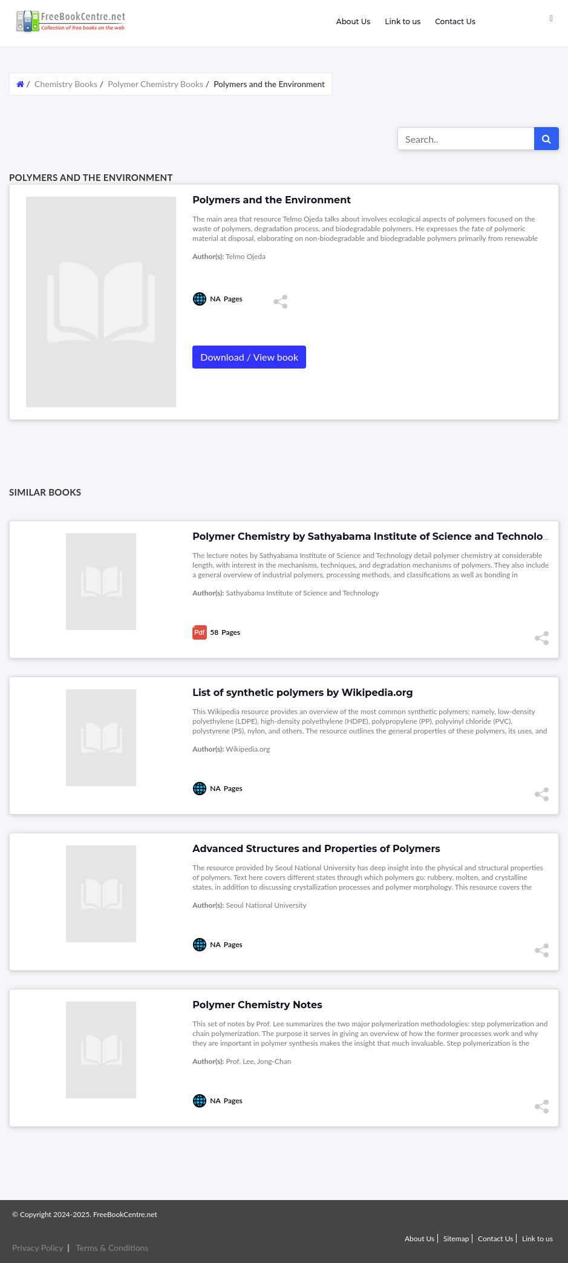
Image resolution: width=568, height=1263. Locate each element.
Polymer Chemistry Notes (257, 1005)
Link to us (402, 21)
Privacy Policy (37, 1247)
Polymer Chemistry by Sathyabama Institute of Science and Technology (373, 536)
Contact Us (455, 21)
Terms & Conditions (112, 1247)
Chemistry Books (65, 84)
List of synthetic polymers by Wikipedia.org (302, 692)
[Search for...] (466, 138)
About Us (353, 21)
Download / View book (249, 356)
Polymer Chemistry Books (155, 84)
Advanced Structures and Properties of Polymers (316, 849)
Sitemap (456, 1238)
